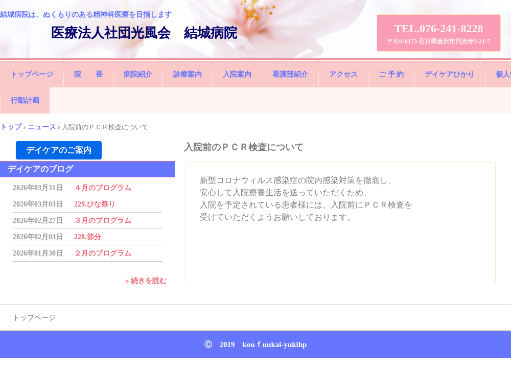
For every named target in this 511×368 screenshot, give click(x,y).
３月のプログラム (102, 220)
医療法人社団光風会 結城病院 (144, 33)
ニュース (42, 127)
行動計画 (25, 100)
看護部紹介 (290, 74)
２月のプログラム (102, 253)
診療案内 (187, 74)
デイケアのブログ (40, 169)
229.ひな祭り (94, 204)
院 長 (88, 74)
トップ (10, 127)
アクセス (343, 74)
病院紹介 (138, 74)
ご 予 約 (391, 74)
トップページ (31, 74)
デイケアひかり (450, 74)
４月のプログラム (102, 188)
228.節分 (87, 237)
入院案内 (237, 74)
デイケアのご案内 (58, 150)
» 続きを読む (146, 281)
